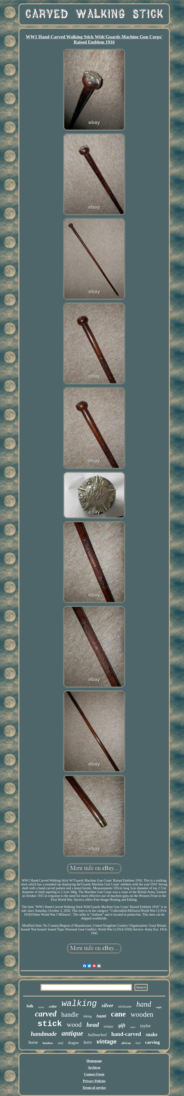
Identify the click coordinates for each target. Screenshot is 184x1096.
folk (30, 1006)
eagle (159, 1007)
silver (107, 1005)
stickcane (125, 1006)
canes (132, 1027)
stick (50, 1023)
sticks (41, 1007)
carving (152, 1042)
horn (87, 1042)
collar (53, 1006)
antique (72, 1033)
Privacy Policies (94, 1081)
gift (121, 1025)
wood (74, 1024)
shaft (60, 1043)
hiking (87, 1016)
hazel (101, 1016)
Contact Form (94, 1074)
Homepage (94, 1061)
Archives (94, 1067)
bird (138, 1043)
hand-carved (126, 1034)
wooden (142, 1014)
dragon (73, 1043)
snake (152, 1034)
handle (70, 1014)
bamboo (48, 1043)
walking (79, 1004)
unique (109, 1026)
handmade (44, 1034)
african (126, 1043)
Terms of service (94, 1088)
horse (33, 1042)
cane (118, 1014)
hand (143, 1004)
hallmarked (97, 1035)
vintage (106, 1041)
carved (46, 1014)
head (92, 1024)
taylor (145, 1025)
